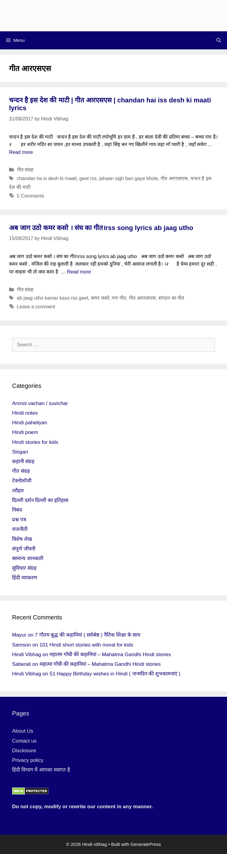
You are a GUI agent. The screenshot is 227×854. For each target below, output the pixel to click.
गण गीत (119, 298)
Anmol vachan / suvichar (40, 403)
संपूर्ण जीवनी (23, 549)
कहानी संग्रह (23, 461)
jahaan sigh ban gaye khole (128, 178)
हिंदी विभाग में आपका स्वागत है (41, 770)
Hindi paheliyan (29, 422)
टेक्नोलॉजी (21, 481)
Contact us (24, 741)
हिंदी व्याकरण (24, 578)
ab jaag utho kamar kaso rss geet (52, 298)
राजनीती (19, 529)
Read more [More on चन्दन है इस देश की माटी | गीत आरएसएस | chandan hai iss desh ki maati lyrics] (21, 152)
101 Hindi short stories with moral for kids (86, 645)
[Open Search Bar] (218, 40)
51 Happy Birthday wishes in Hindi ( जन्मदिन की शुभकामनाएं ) (115, 674)
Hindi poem (25, 432)
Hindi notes (25, 413)
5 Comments (30, 195)
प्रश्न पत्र (19, 519)
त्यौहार (18, 491)
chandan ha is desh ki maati (47, 178)
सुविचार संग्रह (24, 568)
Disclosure (24, 750)
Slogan (20, 452)
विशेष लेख (22, 539)
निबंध (17, 510)
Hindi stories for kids (35, 442)
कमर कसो (100, 298)
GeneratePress (145, 844)
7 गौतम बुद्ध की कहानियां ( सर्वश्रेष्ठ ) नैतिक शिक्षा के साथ (88, 635)
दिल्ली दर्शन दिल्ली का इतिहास (40, 500)
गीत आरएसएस (174, 178)
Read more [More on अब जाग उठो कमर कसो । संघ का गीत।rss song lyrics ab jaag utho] (79, 271)
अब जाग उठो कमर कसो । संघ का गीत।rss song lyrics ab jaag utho (101, 228)
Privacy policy (27, 760)
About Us (22, 731)
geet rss (88, 178)
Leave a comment (36, 306)
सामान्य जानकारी (27, 558)
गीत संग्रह (25, 169)
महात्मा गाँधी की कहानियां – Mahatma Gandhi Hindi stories (110, 654)
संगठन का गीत (171, 298)
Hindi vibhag (113, 15)
